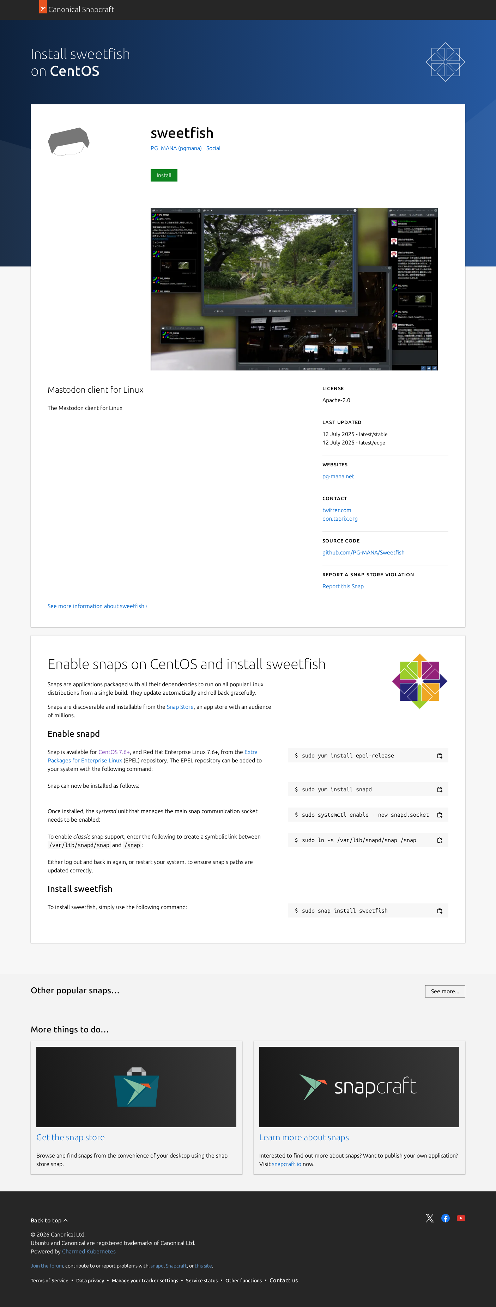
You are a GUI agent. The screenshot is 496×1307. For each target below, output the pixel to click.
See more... (445, 991)
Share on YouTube (461, 1218)
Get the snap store (70, 1137)
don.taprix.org (340, 518)
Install (164, 175)
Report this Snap (343, 586)
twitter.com (336, 510)
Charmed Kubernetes (89, 1251)
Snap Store (180, 707)
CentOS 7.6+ (114, 752)
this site (203, 1266)
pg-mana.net (338, 476)
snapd (157, 1266)
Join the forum (47, 1266)
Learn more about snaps (304, 1137)
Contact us (284, 1280)
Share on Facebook (445, 1218)
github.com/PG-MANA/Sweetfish (363, 552)
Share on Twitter (430, 1218)
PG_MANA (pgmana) (177, 148)
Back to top (49, 1220)
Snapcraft (176, 1266)
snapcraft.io (286, 1164)
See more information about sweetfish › (97, 606)
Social (213, 148)
